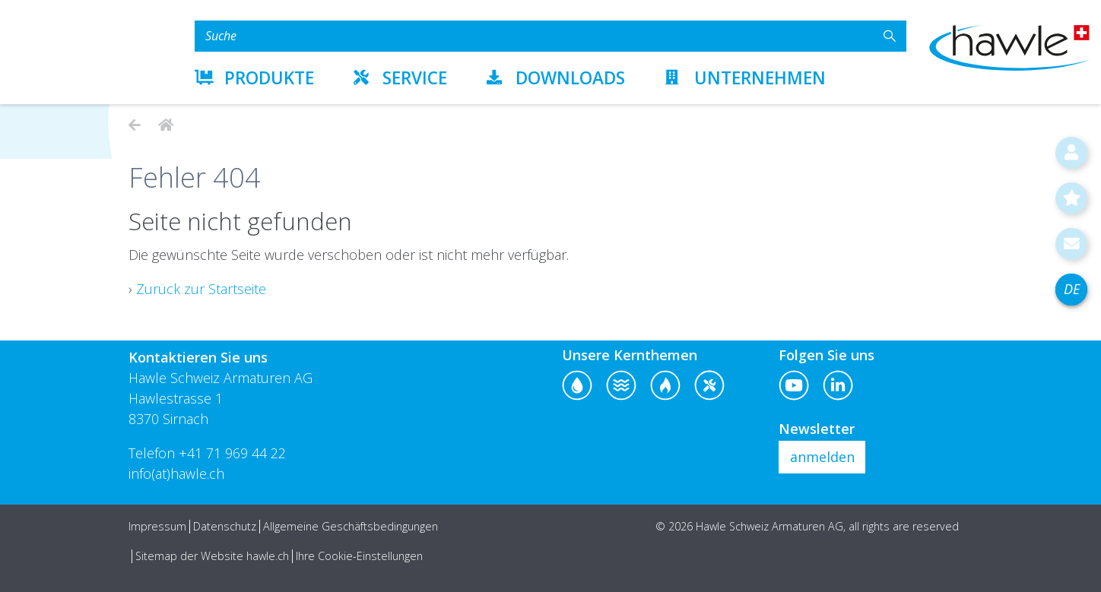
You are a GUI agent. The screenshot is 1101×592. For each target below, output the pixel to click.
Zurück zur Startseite (201, 289)
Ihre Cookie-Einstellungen (359, 556)
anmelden (822, 457)
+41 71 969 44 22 (232, 453)
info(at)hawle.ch (176, 473)
